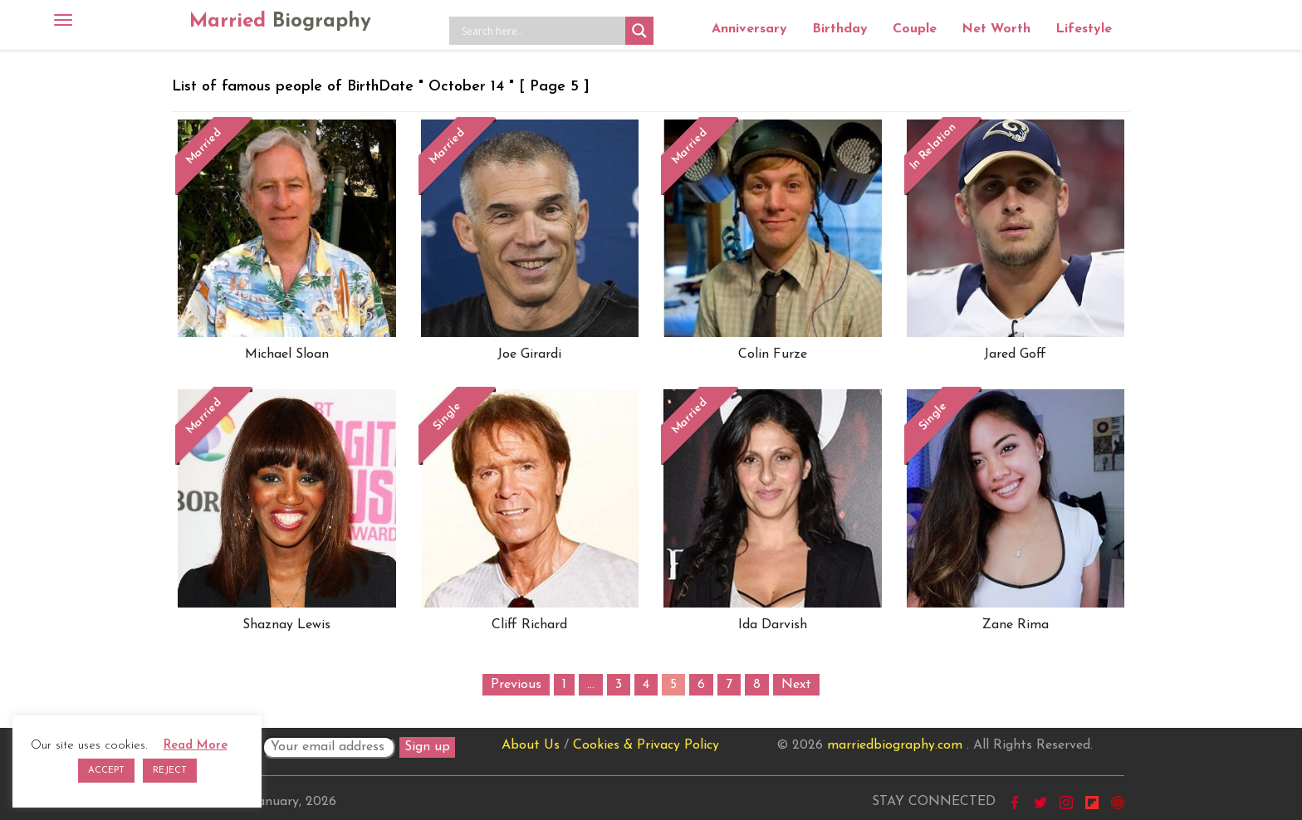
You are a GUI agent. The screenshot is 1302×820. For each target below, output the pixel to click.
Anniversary (749, 29)
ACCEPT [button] (106, 770)
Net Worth (996, 29)
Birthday (840, 29)
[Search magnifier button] (639, 31)
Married (280, 22)
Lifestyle (1083, 29)
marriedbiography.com (894, 745)
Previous (516, 684)
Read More (196, 745)
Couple (915, 29)
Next (796, 684)
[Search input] (541, 31)
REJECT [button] (170, 770)
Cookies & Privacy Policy (646, 745)
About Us (531, 745)
